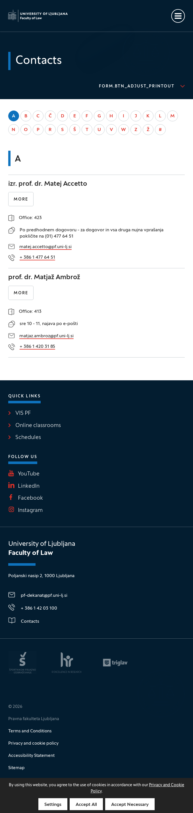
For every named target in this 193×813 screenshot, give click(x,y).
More (21, 199)
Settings (52, 804)
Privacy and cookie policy (33, 743)
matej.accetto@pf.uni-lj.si (45, 247)
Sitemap (16, 768)
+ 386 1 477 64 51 (37, 257)
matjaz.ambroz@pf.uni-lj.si (46, 336)
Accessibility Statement (31, 756)
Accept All (86, 804)
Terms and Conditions (30, 731)
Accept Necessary (130, 804)
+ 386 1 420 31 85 (37, 346)
